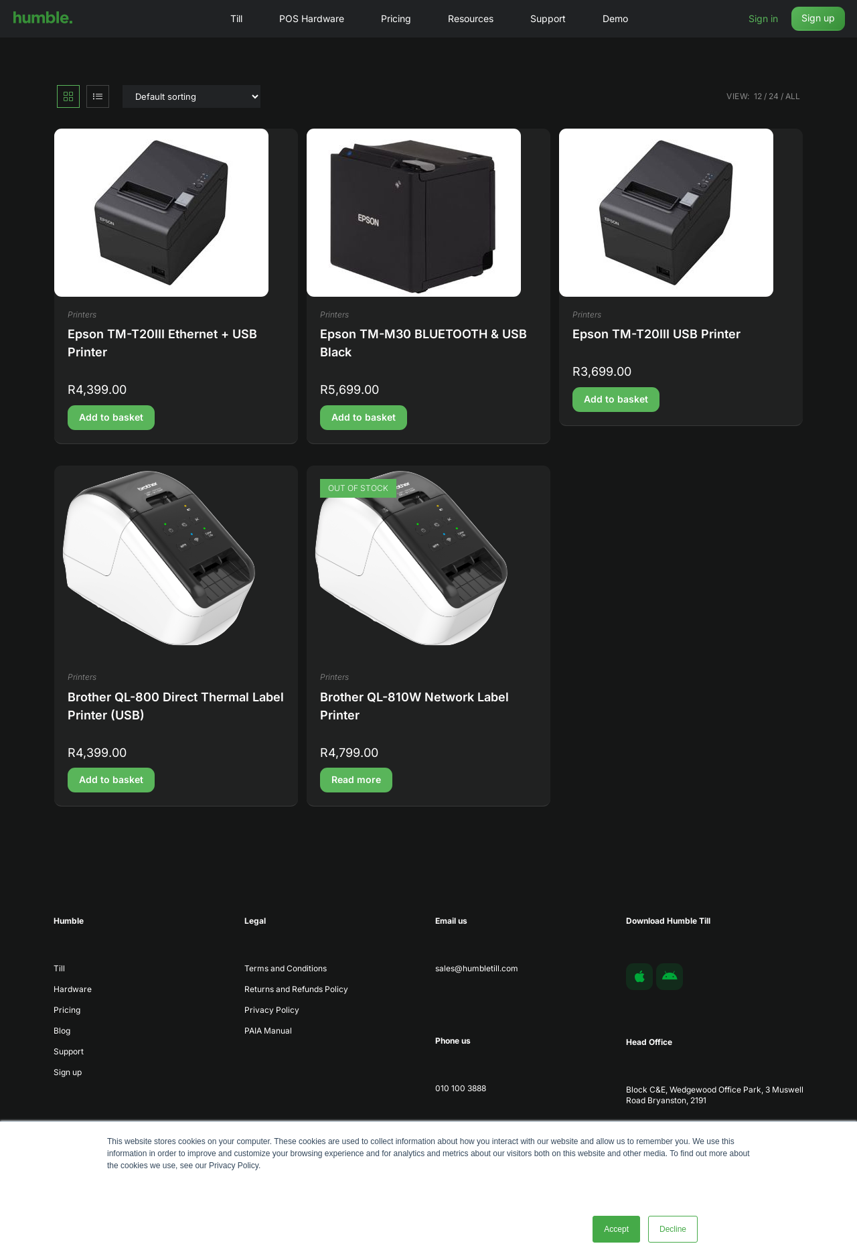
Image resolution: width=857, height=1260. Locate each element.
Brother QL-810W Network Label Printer (414, 706)
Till (236, 18)
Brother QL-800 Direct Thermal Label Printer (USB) (176, 706)
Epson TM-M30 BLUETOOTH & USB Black (423, 343)
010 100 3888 (460, 1088)
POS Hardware (311, 18)
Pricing (396, 18)
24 (774, 96)
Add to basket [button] (111, 417)
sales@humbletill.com (476, 968)
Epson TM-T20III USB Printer (656, 334)
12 (758, 96)
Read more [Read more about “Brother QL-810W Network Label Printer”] (356, 779)
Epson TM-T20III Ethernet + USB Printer (162, 343)
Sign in (763, 18)
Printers (82, 314)
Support (548, 18)
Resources (470, 18)
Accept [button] (616, 1229)
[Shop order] (191, 96)
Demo (615, 18)
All (792, 96)
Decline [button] (672, 1229)
